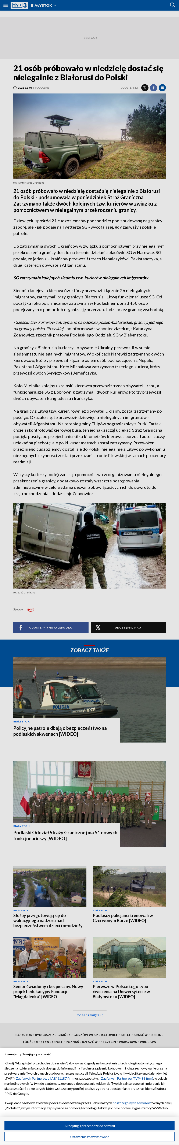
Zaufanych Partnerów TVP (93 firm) (127, 1078)
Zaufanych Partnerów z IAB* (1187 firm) (45, 1078)
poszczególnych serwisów (132, 1103)
